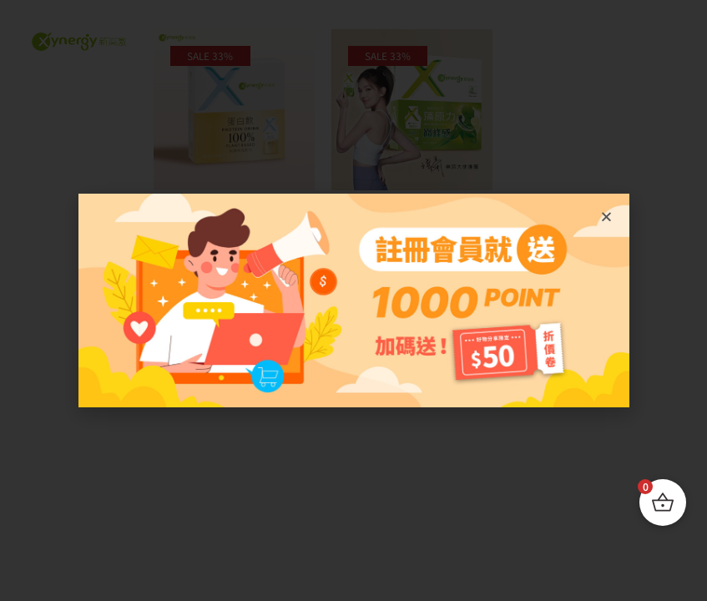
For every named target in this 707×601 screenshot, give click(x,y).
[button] (606, 216)
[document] (353, 300)
